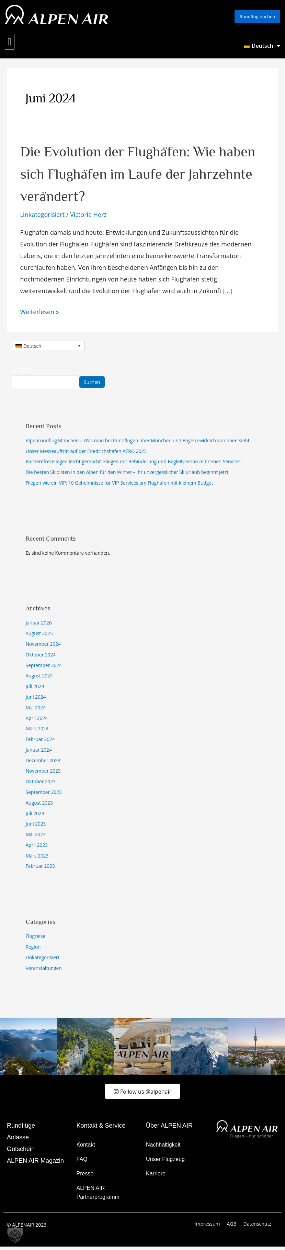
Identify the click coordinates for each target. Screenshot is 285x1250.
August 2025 (39, 635)
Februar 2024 (40, 741)
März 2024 (37, 731)
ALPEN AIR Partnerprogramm (98, 1195)
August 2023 (39, 805)
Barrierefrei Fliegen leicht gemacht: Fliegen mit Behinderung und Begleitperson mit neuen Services (133, 464)
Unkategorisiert (42, 217)
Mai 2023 (36, 836)
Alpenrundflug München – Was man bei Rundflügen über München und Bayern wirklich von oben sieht (138, 443)
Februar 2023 (40, 868)
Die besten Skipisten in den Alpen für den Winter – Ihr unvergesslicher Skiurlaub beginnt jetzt (127, 474)
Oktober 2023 (41, 784)
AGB (231, 1227)
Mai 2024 (36, 710)
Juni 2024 (36, 699)
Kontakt (86, 1148)
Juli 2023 (35, 815)
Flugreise (35, 938)
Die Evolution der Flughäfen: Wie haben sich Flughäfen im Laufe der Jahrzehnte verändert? (140, 175)
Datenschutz (257, 1227)
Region (33, 949)
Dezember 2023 (43, 763)
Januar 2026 (39, 625)
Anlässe (18, 1140)
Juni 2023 (36, 826)
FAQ (82, 1162)
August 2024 (39, 678)
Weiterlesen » (39, 313)
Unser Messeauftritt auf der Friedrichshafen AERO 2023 (86, 453)
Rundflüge (21, 1129)
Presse (85, 1177)
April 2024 (37, 720)
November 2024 (43, 646)
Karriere (156, 1177)
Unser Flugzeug (165, 1162)
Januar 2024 (39, 752)
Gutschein (21, 1152)
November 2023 (43, 773)
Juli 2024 (35, 688)
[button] (9, 44)
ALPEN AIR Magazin (35, 1164)
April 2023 (37, 847)
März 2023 (37, 858)
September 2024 (44, 667)
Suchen (22, 372)
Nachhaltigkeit (163, 1148)
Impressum (207, 1227)
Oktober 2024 (41, 657)
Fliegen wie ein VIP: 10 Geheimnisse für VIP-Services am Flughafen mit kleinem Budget (119, 485)
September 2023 (44, 794)
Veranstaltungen (44, 970)
